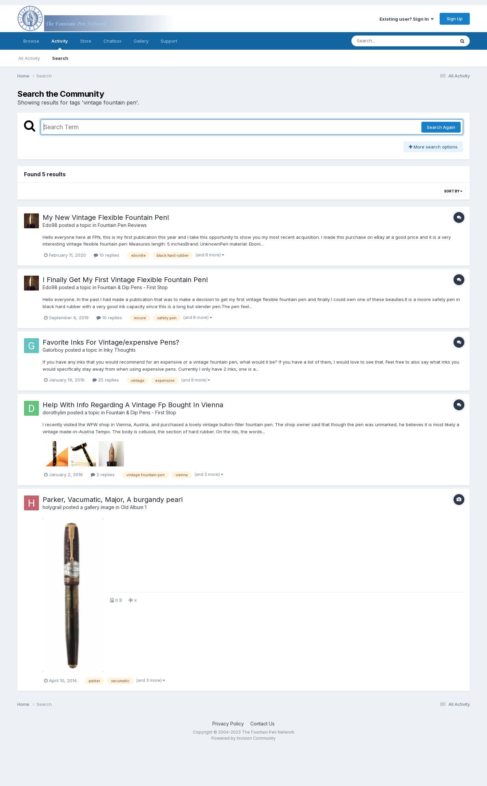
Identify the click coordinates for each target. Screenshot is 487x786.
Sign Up (455, 18)
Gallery (141, 41)
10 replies (106, 255)
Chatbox (112, 41)
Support (169, 41)
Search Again (441, 127)
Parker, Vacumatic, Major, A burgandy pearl (113, 499)
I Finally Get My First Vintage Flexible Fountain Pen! (125, 280)
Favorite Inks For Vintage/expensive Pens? (111, 342)
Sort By (453, 191)
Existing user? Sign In (406, 19)
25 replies (105, 380)
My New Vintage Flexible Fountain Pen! (106, 217)
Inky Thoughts (120, 350)
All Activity (29, 58)
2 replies (103, 474)
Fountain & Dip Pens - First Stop (133, 287)
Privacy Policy (228, 723)
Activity (59, 44)
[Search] (384, 41)
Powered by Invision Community (243, 738)
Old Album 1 (133, 507)
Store (85, 41)
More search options (433, 146)
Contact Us (262, 723)
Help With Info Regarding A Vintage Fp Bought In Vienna (133, 405)
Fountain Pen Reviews (122, 225)
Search (60, 58)
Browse (31, 41)
